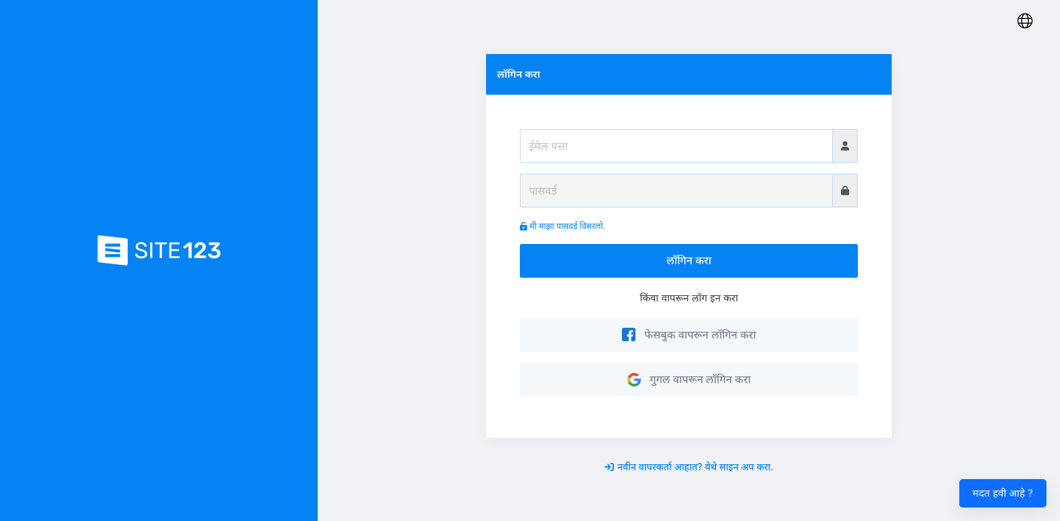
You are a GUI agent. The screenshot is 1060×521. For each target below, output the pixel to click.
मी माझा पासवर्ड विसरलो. (562, 226)
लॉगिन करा (689, 260)
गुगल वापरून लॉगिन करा (689, 379)
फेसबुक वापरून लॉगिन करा (689, 334)
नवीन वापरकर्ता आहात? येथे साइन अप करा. (688, 466)
